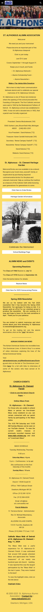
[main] (21, 18)
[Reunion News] (21, 284)
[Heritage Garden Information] (21, 197)
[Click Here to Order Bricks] (21, 190)
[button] (2, 3)
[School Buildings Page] (21, 252)
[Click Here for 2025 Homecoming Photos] (21, 290)
